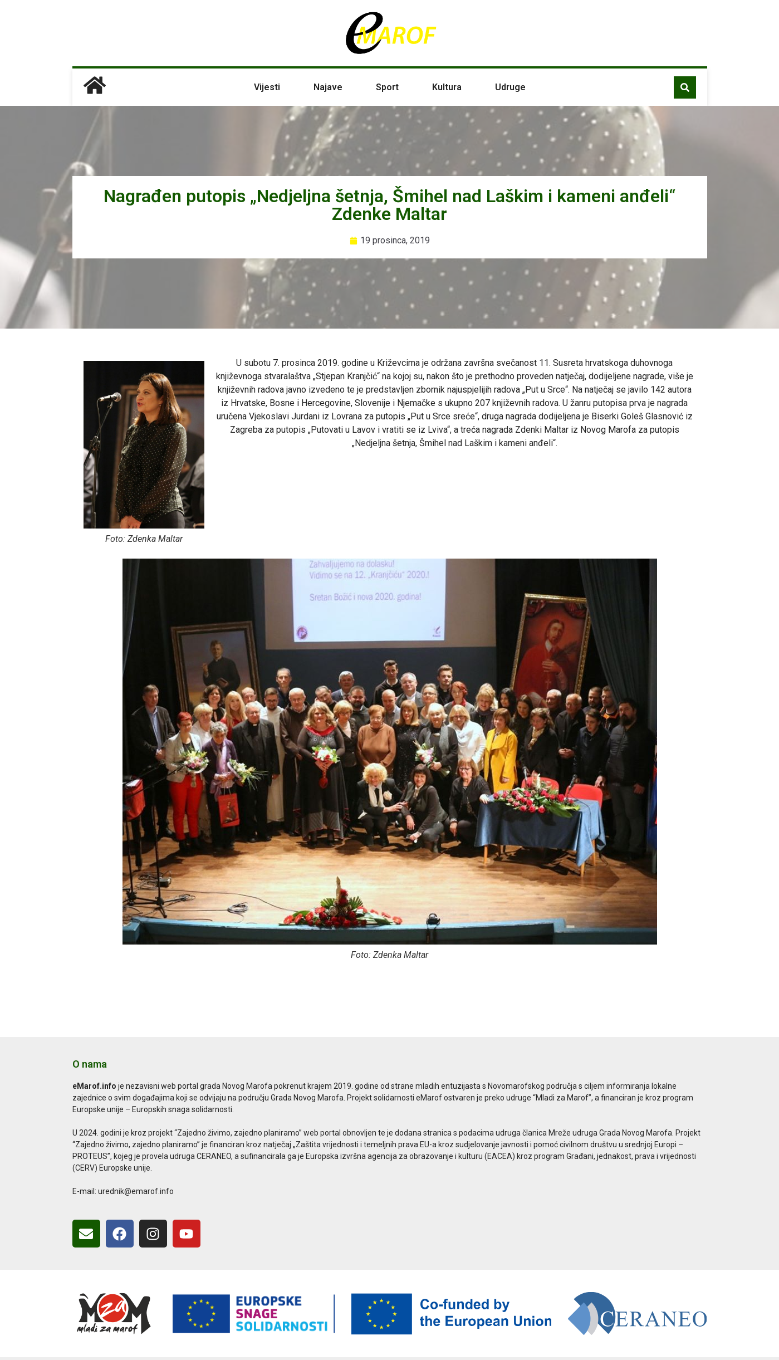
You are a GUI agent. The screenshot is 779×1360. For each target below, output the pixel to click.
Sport (387, 87)
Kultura (447, 87)
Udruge (510, 87)
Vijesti (267, 87)
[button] (685, 87)
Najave (327, 87)
